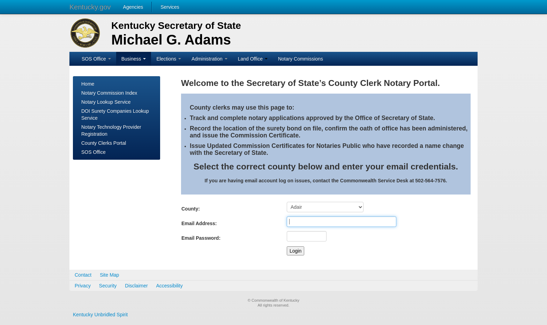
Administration (209, 59)
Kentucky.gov (90, 7)
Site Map (109, 275)
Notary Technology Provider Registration (111, 130)
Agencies (133, 7)
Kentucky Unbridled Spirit (100, 314)
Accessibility (169, 285)
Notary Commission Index (109, 93)
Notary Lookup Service (106, 102)
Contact (83, 275)
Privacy (83, 285)
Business (133, 59)
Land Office (253, 59)
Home (87, 84)
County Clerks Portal (103, 143)
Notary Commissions (300, 59)
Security (108, 285)
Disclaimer (136, 285)
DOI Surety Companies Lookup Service (115, 114)
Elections (168, 59)
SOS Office (96, 59)
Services (169, 7)
